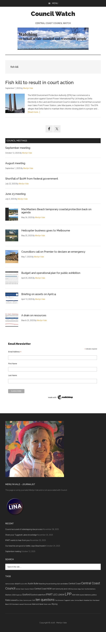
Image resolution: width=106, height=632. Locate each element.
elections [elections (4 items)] (93, 589)
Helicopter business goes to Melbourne (45, 230)
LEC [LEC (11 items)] (55, 594)
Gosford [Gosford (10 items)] (26, 594)
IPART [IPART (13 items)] (49, 594)
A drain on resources (33, 315)
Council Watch (53, 13)
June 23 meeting (15, 193)
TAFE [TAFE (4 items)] (33, 600)
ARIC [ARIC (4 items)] (25, 584)
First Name (12, 364)
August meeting (15, 163)
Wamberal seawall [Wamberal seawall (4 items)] (18, 604)
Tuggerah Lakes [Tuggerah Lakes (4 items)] (69, 600)
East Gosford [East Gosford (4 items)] (85, 589)
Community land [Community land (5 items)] (61, 589)
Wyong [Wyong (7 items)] (54, 604)
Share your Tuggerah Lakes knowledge (21, 535)
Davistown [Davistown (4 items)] (74, 589)
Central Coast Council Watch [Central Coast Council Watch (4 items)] (25, 589)
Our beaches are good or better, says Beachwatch (25, 546)
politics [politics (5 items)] (94, 595)
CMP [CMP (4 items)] (53, 589)
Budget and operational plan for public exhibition (50, 272)
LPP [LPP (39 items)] (68, 594)
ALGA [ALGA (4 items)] (22, 584)
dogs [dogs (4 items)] (79, 589)
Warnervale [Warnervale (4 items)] (27, 604)
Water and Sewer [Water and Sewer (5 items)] (37, 604)
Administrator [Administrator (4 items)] (9, 584)
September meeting (17, 147)
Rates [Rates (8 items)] (8, 600)
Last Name (12, 375)
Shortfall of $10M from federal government (31, 178)
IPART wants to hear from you (17, 540)
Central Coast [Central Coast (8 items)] (75, 583)
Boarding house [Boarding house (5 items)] (44, 584)
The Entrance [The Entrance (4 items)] (59, 600)
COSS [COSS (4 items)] (69, 589)
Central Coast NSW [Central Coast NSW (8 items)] (43, 589)
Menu (55, 3)
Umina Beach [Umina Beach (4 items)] (79, 600)
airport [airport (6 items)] (17, 584)
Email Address (14, 352)
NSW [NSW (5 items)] (73, 595)
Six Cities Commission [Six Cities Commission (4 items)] (24, 600)
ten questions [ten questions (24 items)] (45, 600)
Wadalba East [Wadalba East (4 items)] (88, 600)
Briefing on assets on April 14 (38, 294)
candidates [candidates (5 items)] (64, 584)
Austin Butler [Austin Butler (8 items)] (33, 583)
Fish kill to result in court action (39, 82)
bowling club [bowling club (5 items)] (55, 584)
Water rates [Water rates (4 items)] (47, 604)
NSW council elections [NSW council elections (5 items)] (83, 595)
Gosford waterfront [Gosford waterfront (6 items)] (38, 595)
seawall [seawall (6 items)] (14, 600)
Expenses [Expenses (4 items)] (19, 595)
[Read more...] (34, 112)
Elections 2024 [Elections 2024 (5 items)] (10, 595)
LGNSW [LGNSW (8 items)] (61, 594)
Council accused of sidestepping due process (24, 529)
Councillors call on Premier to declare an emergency (53, 251)
